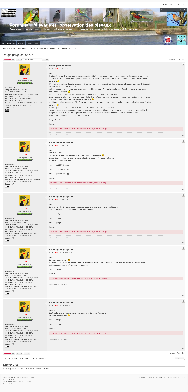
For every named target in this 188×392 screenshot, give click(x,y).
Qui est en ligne (10, 365)
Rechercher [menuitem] (11, 43)
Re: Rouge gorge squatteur (61, 142)
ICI (89, 99)
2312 (14, 87)
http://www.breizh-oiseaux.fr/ (58, 135)
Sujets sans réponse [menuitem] (168, 10)
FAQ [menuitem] (2, 43)
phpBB (13, 377)
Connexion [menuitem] (180, 5)
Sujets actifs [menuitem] (181, 10)
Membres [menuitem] (21, 43)
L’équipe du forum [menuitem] (32, 43)
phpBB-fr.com (12, 379)
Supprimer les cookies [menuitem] (156, 377)
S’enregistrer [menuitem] (168, 5)
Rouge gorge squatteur (18, 55)
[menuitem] (6, 384)
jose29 (25, 78)
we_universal (9, 381)
